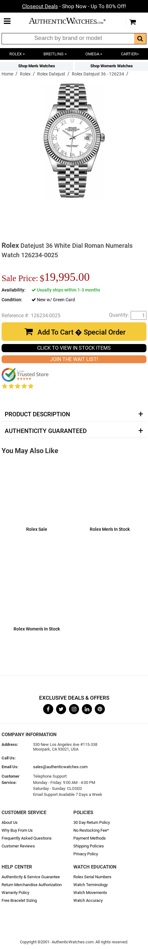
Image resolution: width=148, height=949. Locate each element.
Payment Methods (89, 838)
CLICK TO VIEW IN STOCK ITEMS (74, 348)
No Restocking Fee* (91, 830)
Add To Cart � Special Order (81, 332)
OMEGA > (93, 54)
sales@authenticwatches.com (60, 766)
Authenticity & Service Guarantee (31, 876)
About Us (10, 822)
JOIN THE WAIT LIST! (74, 359)
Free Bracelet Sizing (19, 900)
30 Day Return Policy (91, 822)
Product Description (37, 414)
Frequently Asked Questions (27, 838)
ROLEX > (17, 54)
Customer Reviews (18, 846)
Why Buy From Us (17, 830)
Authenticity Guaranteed (46, 431)
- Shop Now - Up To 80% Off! (74, 6)
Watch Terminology (90, 884)
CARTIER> (130, 54)
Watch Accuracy (88, 900)
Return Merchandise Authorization (32, 884)
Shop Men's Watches (36, 66)
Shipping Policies (88, 846)
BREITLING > (55, 54)
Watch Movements (90, 892)
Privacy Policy (85, 854)
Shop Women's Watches (111, 66)
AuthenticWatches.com (72, 20)
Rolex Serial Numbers (92, 876)
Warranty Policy (15, 892)
